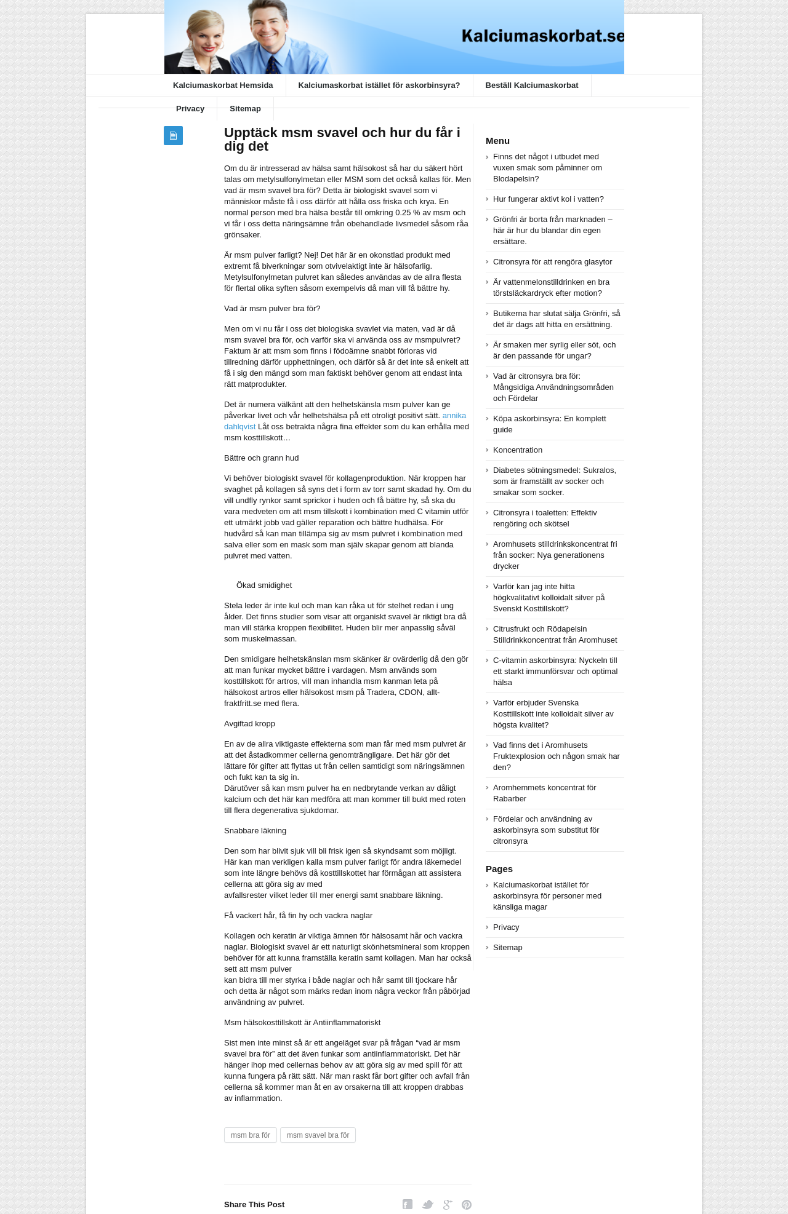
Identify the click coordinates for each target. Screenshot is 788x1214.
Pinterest (467, 1204)
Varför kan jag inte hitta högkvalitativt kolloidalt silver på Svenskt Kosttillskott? (549, 597)
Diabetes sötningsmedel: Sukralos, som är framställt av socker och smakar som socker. (554, 481)
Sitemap (245, 108)
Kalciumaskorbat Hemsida (223, 85)
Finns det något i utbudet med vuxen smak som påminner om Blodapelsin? (547, 167)
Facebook (407, 1204)
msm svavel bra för (318, 1135)
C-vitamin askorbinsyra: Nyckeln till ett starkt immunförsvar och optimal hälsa (555, 671)
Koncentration (517, 449)
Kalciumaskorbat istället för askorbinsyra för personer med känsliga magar (547, 895)
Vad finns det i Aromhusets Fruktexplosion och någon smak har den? (556, 756)
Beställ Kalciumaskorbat (532, 85)
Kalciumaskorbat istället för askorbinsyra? (379, 85)
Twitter (428, 1204)
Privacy (190, 108)
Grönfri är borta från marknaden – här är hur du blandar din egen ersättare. (553, 230)
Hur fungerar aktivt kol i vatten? (548, 199)
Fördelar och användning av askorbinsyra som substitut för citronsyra (546, 830)
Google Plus (447, 1204)
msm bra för (250, 1135)
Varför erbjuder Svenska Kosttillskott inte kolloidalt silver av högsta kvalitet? (553, 713)
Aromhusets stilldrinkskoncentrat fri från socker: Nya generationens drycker (555, 555)
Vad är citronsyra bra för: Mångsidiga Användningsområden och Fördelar (553, 387)
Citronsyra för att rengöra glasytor (553, 261)
